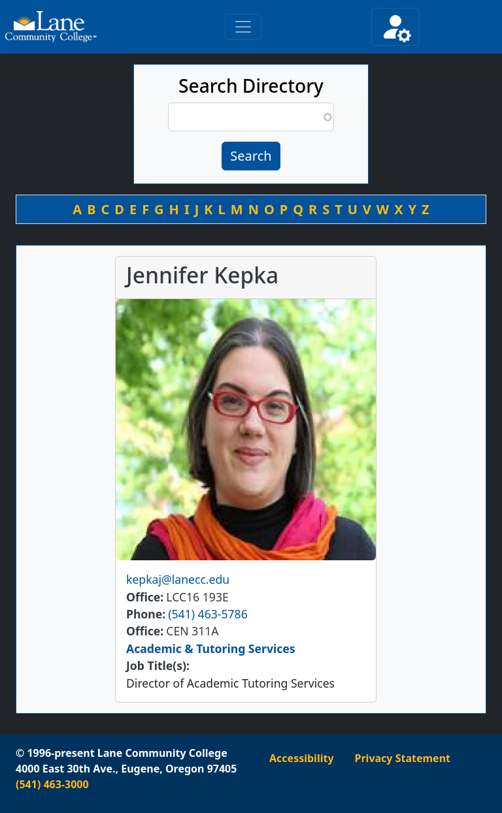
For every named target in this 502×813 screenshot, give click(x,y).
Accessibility (301, 758)
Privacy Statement (402, 758)
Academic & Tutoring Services (210, 648)
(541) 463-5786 (207, 614)
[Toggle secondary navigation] (395, 27)
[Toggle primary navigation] (243, 27)
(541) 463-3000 (52, 784)
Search (250, 156)
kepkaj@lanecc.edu (177, 579)
